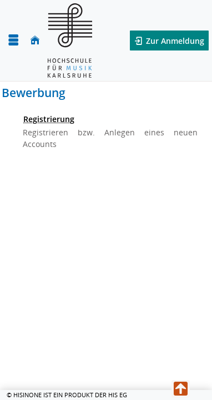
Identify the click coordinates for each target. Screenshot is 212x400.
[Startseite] (35, 40)
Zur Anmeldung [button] (174, 41)
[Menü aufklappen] (13, 40)
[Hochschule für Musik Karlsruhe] (70, 40)
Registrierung (48, 119)
